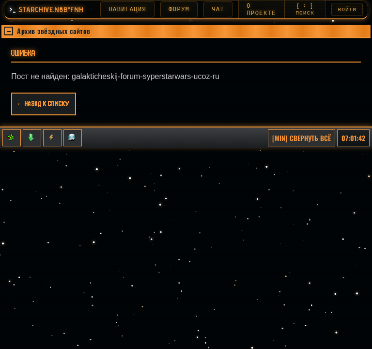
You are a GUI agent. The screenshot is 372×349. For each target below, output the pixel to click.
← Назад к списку (43, 105)
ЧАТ (223, 9)
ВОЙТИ (347, 10)
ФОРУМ (184, 9)
